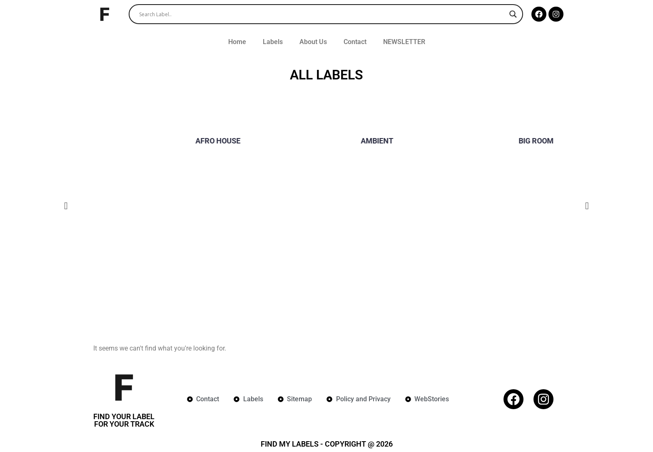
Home (237, 42)
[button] (66, 206)
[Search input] (322, 14)
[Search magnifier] (513, 14)
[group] (167, 144)
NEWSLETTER (404, 42)
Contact (355, 42)
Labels (273, 42)
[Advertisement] (326, 256)
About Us (313, 42)
